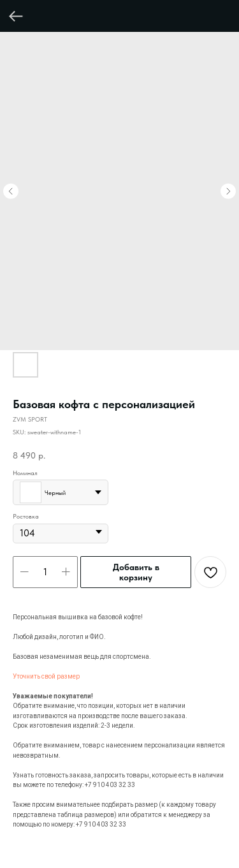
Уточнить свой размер (46, 676)
